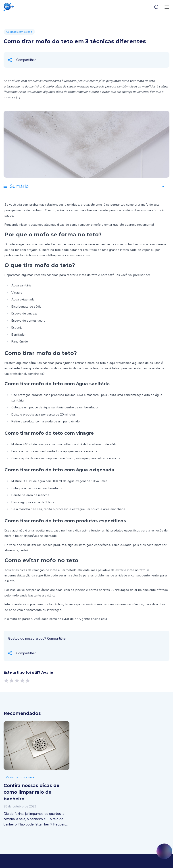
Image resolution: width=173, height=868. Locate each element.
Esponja (16, 327)
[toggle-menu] (165, 7)
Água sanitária (21, 285)
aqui (104, 619)
